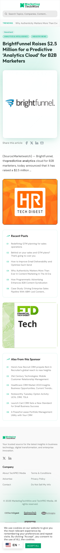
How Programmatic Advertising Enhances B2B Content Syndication (29, 281)
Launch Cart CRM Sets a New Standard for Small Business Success (31, 405)
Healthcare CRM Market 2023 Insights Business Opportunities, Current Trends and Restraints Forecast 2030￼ (31, 387)
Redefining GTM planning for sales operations (28, 245)
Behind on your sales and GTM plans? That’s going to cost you (30, 254)
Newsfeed (8, 32)
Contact (7, 484)
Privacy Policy (38, 478)
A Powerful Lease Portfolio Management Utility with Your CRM (31, 414)
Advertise (7, 478)
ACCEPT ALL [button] (33, 545)
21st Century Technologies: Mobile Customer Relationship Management (29, 378)
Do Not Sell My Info (41, 484)
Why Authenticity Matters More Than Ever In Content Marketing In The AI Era (31, 272)
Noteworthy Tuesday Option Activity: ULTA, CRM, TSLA (30, 395)
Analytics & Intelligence (16, 36)
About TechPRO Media (14, 473)
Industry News (39, 36)
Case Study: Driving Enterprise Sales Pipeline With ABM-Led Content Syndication (29, 290)
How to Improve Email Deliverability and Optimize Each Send (31, 263)
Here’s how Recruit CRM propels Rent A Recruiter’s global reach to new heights (31, 369)
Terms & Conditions (41, 473)
